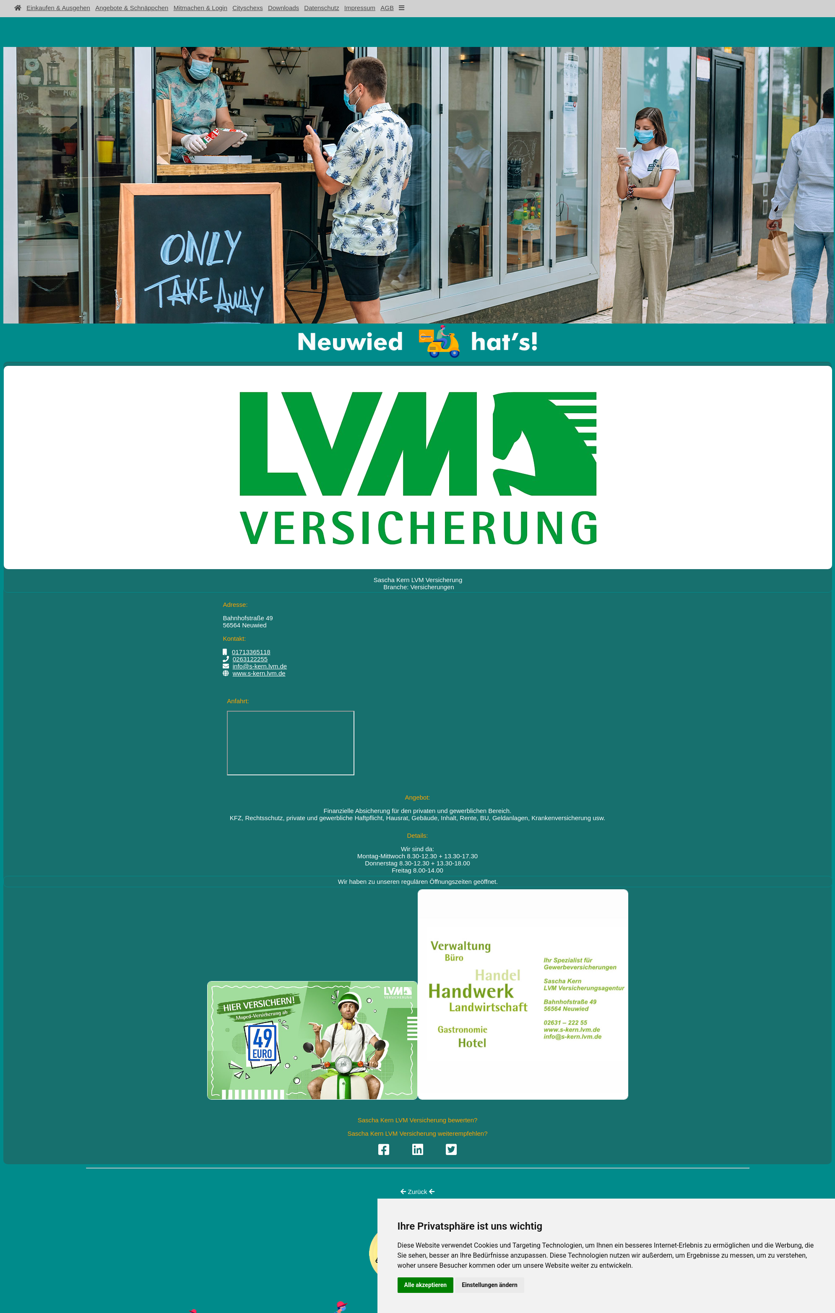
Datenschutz (321, 7)
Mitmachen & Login (200, 7)
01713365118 (251, 651)
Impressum (359, 7)
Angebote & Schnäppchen (131, 7)
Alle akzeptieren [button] (425, 1285)
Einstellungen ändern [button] (490, 1285)
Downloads (283, 7)
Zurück (417, 1191)
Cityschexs (247, 7)
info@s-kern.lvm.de (260, 666)
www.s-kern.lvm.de (259, 673)
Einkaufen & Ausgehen (58, 7)
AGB (387, 7)
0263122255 (250, 659)
